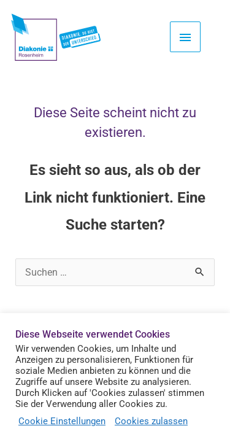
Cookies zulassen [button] (151, 421)
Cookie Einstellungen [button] (61, 421)
